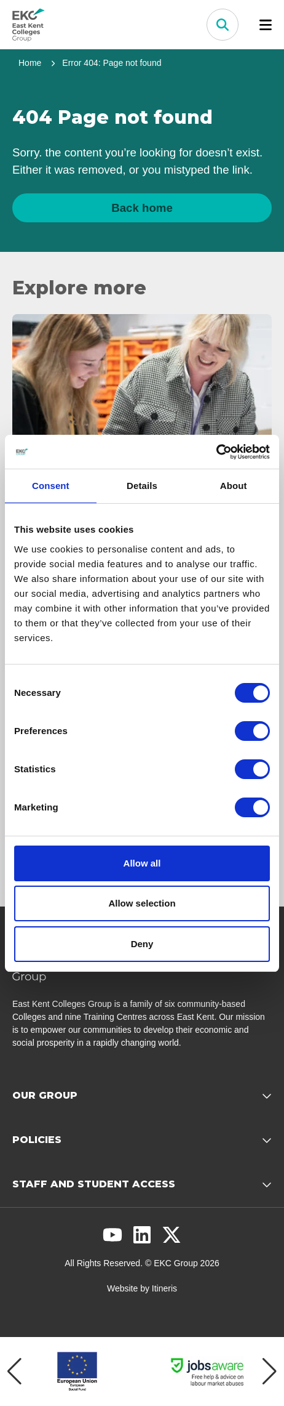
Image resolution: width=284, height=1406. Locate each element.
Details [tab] (142, 485)
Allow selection (141, 903)
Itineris (164, 1288)
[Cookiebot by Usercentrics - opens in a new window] (216, 452)
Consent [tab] (50, 485)
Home (29, 63)
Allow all (142, 863)
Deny (142, 944)
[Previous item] (14, 1371)
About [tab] (233, 485)
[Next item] (269, 1371)
